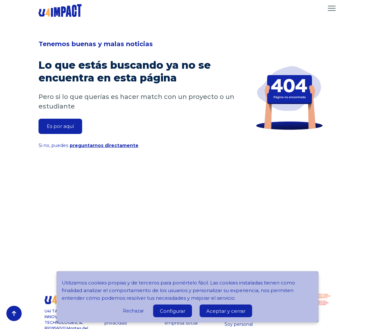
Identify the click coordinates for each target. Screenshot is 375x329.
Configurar (172, 311)
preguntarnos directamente (104, 145)
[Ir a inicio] (60, 10)
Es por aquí (60, 126)
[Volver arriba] (14, 313)
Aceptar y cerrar (225, 311)
